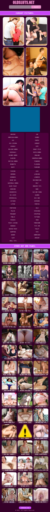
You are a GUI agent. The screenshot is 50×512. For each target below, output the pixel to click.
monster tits (37, 186)
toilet (37, 229)
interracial (13, 198)
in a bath (13, 195)
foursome (37, 167)
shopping (13, 232)
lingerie (37, 177)
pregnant (13, 214)
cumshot (37, 143)
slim (13, 238)
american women (13, 137)
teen (37, 220)
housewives (13, 192)
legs (37, 171)
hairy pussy (13, 186)
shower (13, 235)
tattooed (37, 217)
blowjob (12, 158)
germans (12, 174)
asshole (12, 146)
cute (37, 146)
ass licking (13, 143)
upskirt (37, 238)
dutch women (37, 152)
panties (37, 204)
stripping (37, 214)
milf (37, 183)
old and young (37, 192)
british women (12, 161)
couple (37, 140)
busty (13, 167)
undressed (37, 235)
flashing (37, 164)
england (37, 155)
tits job (37, 226)
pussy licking (12, 223)
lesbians (37, 174)
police (13, 211)
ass (13, 140)
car (37, 134)
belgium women (12, 149)
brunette (13, 164)
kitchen (12, 201)
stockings (37, 211)
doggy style (37, 149)
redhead (12, 226)
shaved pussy (13, 229)
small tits (13, 241)
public (13, 217)
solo (37, 208)
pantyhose (13, 208)
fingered (37, 161)
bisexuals (13, 152)
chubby (37, 137)
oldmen (37, 195)
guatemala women (13, 183)
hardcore (13, 189)
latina (13, 204)
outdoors (37, 201)
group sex (13, 180)
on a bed (37, 198)
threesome (37, 223)
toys (37, 232)
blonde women (13, 155)
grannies (13, 177)
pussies (12, 220)
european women (37, 158)
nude (37, 189)
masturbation (37, 180)
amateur (12, 134)
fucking (12, 171)
